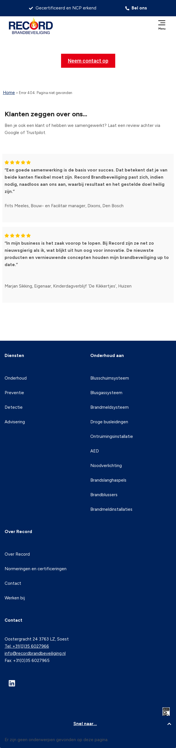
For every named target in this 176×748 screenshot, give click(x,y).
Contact (13, 583)
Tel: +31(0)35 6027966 (27, 646)
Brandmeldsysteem (109, 407)
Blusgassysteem (106, 392)
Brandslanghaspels (108, 480)
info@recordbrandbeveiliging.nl (35, 653)
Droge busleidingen (109, 421)
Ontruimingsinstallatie (111, 436)
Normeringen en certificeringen (36, 568)
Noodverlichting (106, 465)
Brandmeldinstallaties (111, 509)
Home (9, 92)
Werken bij (15, 598)
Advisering (15, 421)
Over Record (17, 554)
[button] (162, 26)
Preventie (14, 392)
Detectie (14, 407)
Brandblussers (104, 494)
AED (94, 451)
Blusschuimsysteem (109, 378)
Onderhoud (16, 378)
